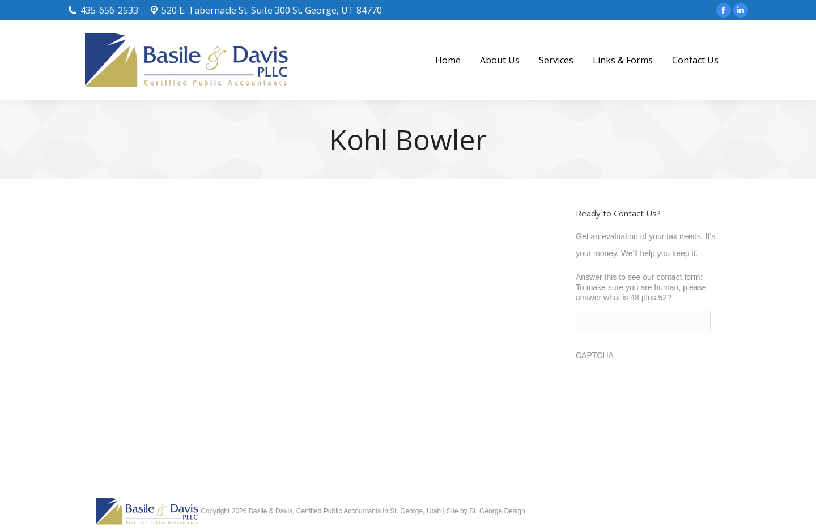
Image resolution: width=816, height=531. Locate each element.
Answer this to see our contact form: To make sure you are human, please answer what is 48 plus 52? (641, 287)
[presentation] (662, 390)
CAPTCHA (595, 355)
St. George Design (497, 511)
